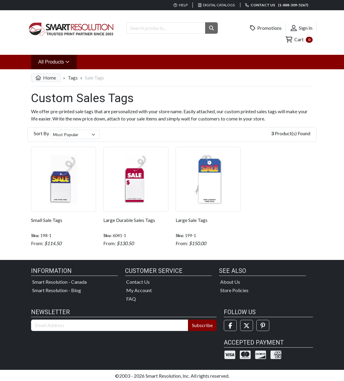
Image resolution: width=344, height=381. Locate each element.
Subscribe (202, 325)
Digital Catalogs (216, 5)
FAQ (131, 298)
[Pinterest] (262, 325)
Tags (73, 77)
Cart (299, 39)
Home (46, 77)
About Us (230, 282)
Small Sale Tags (46, 220)
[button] (211, 28)
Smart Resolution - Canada (59, 282)
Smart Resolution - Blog (56, 290)
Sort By (41, 133)
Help (181, 5)
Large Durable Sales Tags (129, 220)
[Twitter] (246, 325)
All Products (57, 61)
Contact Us (138, 282)
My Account (139, 290)
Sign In (301, 28)
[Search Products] (165, 28)
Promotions (266, 28)
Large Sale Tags (192, 220)
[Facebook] (230, 325)
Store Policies (234, 290)
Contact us (276, 5)
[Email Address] (109, 325)
